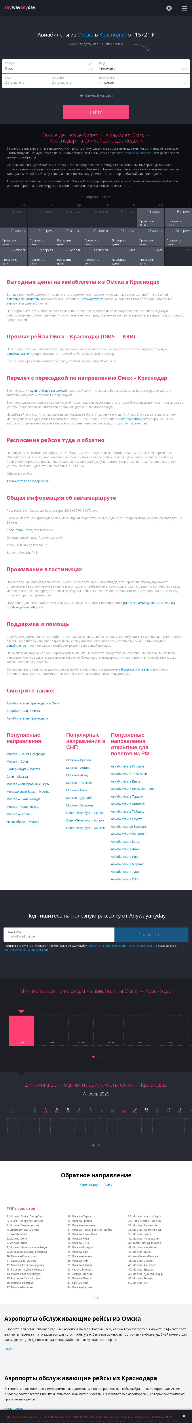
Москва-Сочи (18, 1238)
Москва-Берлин (82, 1287)
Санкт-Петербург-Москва (27, 1221)
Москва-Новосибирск (147, 1216)
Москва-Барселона (145, 1225)
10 (112, 1109)
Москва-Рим (80, 1261)
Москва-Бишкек (143, 1269)
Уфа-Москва (80, 1283)
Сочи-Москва (18, 1234)
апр (21, 1042)
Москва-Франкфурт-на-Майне (92, 1230)
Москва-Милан (142, 1252)
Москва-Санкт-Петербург (27, 1216)
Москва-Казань (82, 1256)
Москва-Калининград (147, 1230)
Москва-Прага (142, 1234)
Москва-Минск (81, 1278)
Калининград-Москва (147, 1243)
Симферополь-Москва (24, 1230)
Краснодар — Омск (96, 1184)
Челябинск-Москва (145, 1256)
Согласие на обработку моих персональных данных (122, 946)
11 (124, 1109)
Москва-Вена (80, 1243)
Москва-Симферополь (24, 1225)
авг (141, 1042)
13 (146, 1109)
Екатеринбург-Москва (25, 1278)
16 (180, 1109)
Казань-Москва (82, 1269)
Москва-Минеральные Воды (28, 1247)
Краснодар (13, 1408)
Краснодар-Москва (23, 1261)
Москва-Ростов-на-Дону (27, 1265)
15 (168, 1109)
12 (135, 1109)
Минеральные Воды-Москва (28, 1252)
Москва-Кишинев (83, 1225)
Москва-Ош (140, 1283)
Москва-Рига (80, 1238)
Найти (96, 112)
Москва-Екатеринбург (25, 1274)
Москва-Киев (18, 1243)
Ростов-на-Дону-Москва (27, 1269)
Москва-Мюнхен (22, 1287)
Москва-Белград (143, 1278)
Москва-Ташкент (144, 1265)
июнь (81, 1042)
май (51, 1042)
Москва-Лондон (82, 1247)
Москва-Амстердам (146, 1238)
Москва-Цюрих (143, 1261)
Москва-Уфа (80, 1252)
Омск (8, 1349)
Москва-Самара (82, 1265)
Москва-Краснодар (23, 1256)
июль (110, 1042)
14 (157, 1109)
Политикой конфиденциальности (26, 950)
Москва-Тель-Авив (84, 1234)
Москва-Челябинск (145, 1247)
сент (170, 1042)
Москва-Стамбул (22, 1283)
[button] (93, 1057)
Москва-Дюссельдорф (148, 1274)
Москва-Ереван (82, 1221)
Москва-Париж (81, 1216)
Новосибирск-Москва (147, 1221)
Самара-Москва (82, 1274)
